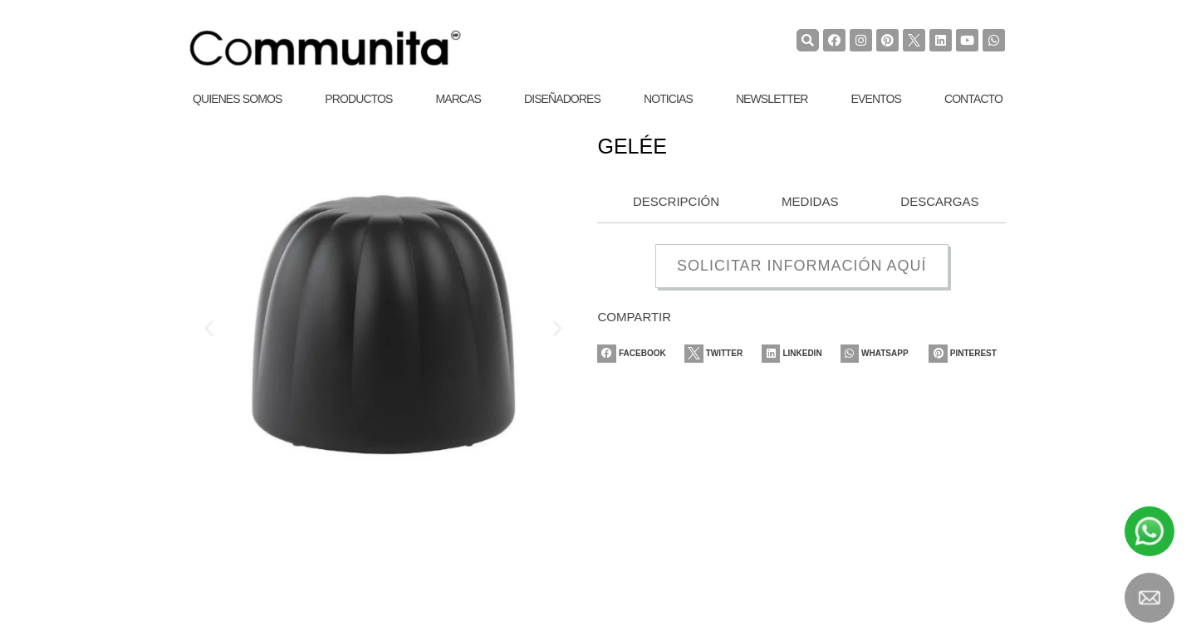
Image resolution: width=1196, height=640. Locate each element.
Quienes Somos (237, 98)
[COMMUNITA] (326, 48)
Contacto (973, 98)
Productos (358, 98)
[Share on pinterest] (967, 354)
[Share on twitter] (720, 354)
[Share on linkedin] (801, 354)
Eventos (876, 98)
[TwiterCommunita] (914, 40)
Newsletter (772, 98)
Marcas (458, 98)
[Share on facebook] (635, 354)
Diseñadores (562, 98)
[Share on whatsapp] (882, 354)
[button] (209, 327)
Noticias (668, 98)
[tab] (671, 202)
